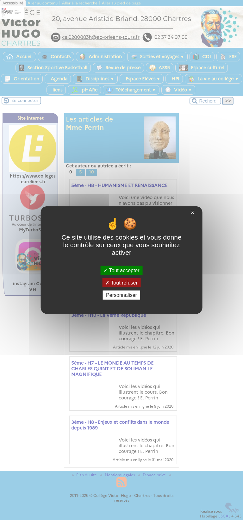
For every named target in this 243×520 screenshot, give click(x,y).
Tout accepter (121, 270)
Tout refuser (121, 282)
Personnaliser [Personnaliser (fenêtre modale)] (121, 295)
